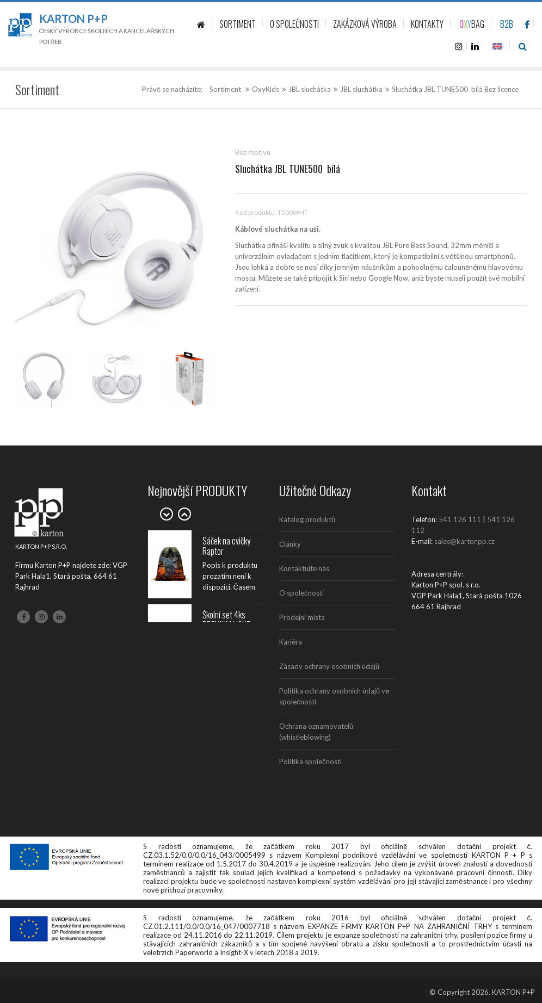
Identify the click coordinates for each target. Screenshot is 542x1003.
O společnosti (301, 593)
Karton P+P (73, 18)
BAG (471, 23)
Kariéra (290, 641)
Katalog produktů (307, 519)
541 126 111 (460, 519)
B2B (506, 23)
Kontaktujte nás (304, 568)
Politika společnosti (310, 761)
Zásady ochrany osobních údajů (329, 666)
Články (290, 544)
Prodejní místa (302, 617)
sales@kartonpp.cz (464, 541)
